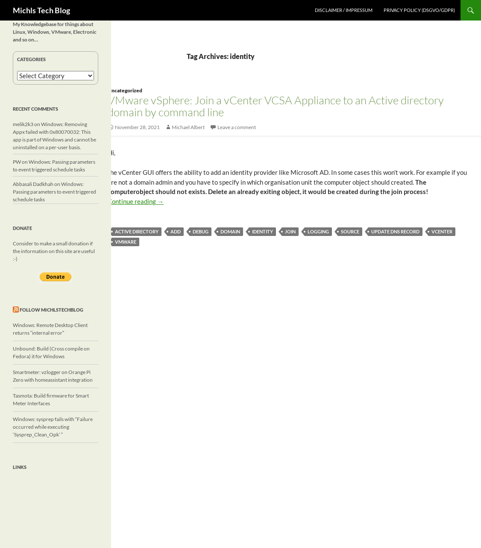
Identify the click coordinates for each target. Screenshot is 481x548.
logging (318, 231)
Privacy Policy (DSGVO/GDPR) (419, 10)
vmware (125, 242)
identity (262, 231)
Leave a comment (236, 127)
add (175, 231)
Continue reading (136, 201)
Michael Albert (188, 127)
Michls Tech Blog (41, 10)
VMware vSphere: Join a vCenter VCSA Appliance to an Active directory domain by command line (276, 106)
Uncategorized (125, 90)
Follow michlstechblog (51, 309)
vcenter (441, 231)
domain (230, 231)
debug (200, 231)
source (350, 231)
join (290, 231)
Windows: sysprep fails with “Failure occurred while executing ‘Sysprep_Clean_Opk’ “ (53, 427)
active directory (136, 231)
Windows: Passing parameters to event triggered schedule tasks (54, 192)
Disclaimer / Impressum (343, 10)
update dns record (395, 231)
